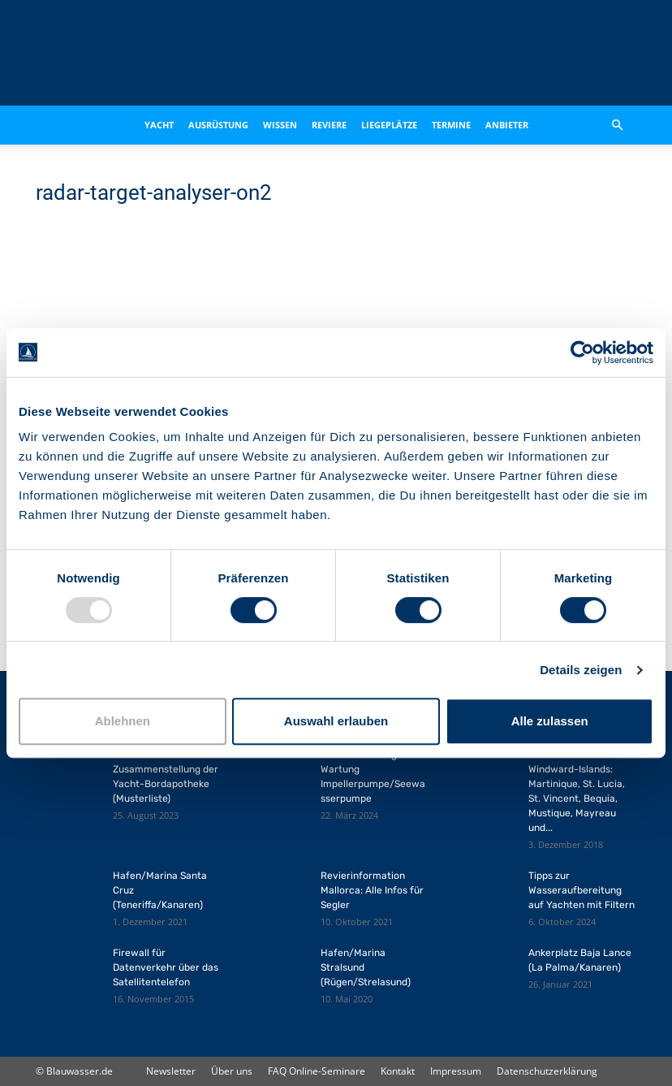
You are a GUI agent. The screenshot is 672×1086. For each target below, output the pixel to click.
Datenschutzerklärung (547, 1071)
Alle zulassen (549, 721)
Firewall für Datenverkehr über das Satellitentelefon (165, 967)
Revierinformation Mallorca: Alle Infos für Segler (372, 890)
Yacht (159, 125)
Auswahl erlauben (336, 721)
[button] (616, 125)
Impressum (455, 1071)
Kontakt (398, 1071)
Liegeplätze (389, 125)
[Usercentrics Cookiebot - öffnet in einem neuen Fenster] (582, 352)
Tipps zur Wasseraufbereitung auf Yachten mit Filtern (581, 890)
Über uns (231, 1071)
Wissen (280, 125)
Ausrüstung (218, 125)
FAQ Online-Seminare (316, 1071)
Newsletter (171, 1071)
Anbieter (506, 125)
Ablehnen (122, 721)
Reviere (329, 125)
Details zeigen (581, 670)
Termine (451, 125)
